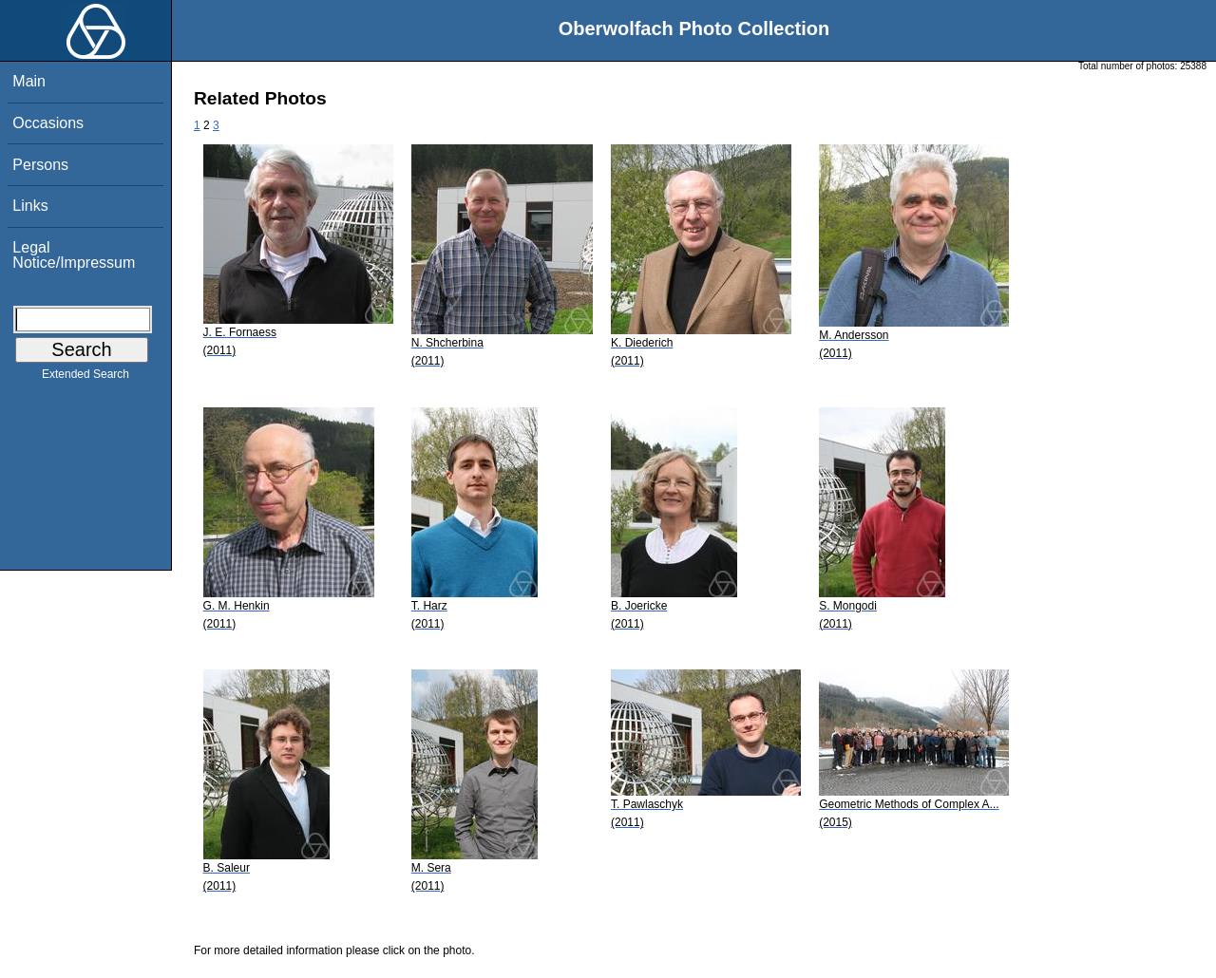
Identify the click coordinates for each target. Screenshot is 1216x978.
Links (30, 205)
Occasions (48, 123)
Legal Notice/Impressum (73, 255)
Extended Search (85, 378)
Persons (40, 165)
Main (29, 81)
